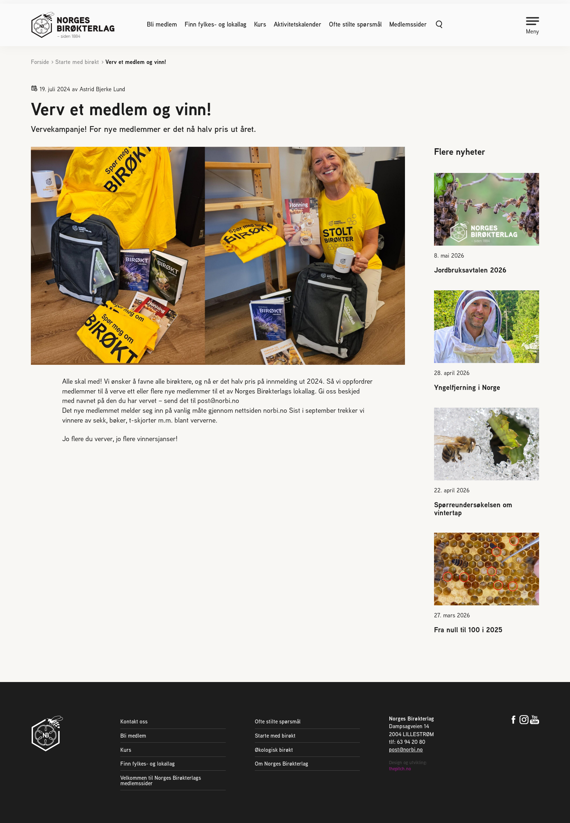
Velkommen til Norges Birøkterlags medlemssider (160, 780)
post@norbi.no (406, 749)
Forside (40, 62)
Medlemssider (408, 24)
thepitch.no (400, 768)
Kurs (260, 24)
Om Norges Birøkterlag (281, 763)
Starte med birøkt (77, 62)
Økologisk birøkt (274, 750)
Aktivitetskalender (297, 24)
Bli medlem (162, 24)
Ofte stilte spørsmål (355, 24)
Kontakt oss (134, 721)
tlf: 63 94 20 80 (407, 742)
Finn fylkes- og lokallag (215, 24)
